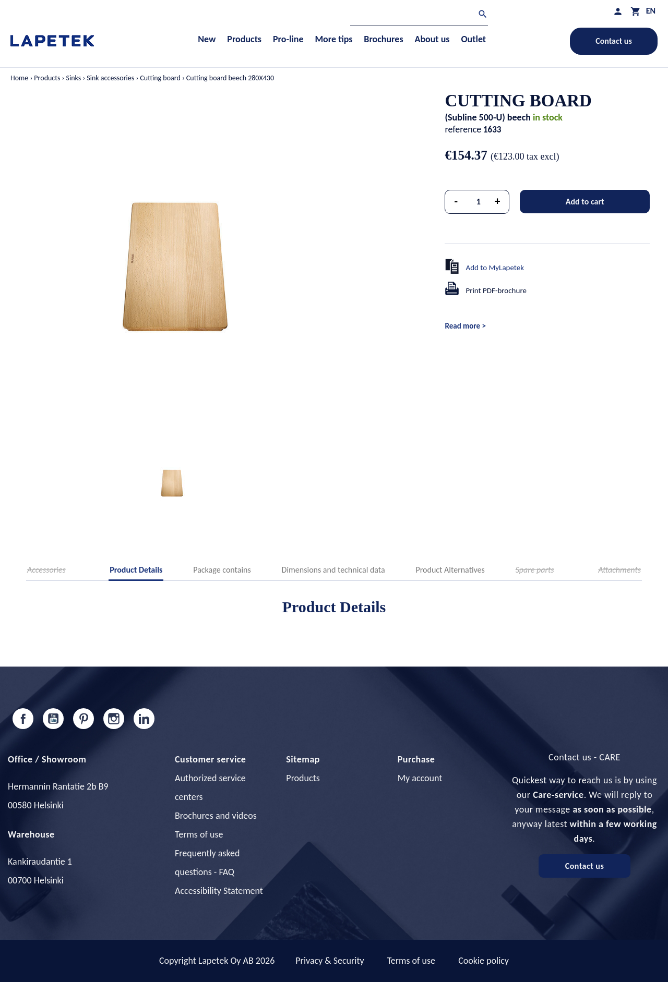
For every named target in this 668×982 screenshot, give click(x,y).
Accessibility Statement (219, 890)
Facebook (23, 718)
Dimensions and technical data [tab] (333, 570)
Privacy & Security (329, 960)
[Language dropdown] (650, 10)
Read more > (465, 326)
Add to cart (585, 202)
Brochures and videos (216, 815)
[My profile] (618, 11)
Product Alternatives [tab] (449, 570)
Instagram (113, 718)
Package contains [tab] (221, 570)
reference (463, 129)
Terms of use (199, 834)
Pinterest (83, 718)
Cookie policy (483, 960)
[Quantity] (478, 201)
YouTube (53, 718)
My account (420, 778)
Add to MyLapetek (495, 267)
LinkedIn (144, 718)
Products (302, 778)
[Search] (419, 15)
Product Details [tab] (136, 570)
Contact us (613, 41)
